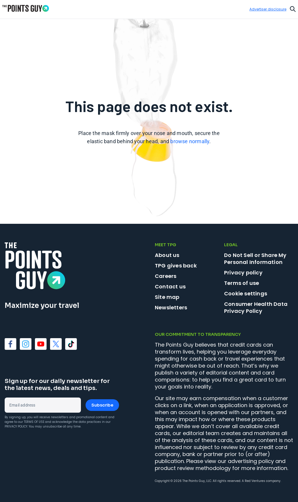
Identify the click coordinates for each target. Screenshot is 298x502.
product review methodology (193, 468)
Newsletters (171, 307)
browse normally (189, 141)
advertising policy (251, 461)
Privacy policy (243, 272)
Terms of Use (34, 422)
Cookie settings (245, 293)
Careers (165, 276)
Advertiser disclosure (267, 9)
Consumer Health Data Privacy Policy (256, 307)
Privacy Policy (16, 426)
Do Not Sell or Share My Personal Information (255, 258)
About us (167, 255)
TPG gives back (176, 265)
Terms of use (241, 283)
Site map (167, 297)
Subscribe (102, 405)
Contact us (170, 286)
